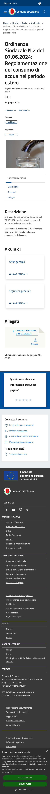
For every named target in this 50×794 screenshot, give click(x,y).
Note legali (11, 746)
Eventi (9, 654)
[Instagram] (20, 509)
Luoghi (9, 649)
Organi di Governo (14, 522)
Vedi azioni (25, 110)
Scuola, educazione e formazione (21, 569)
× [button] (47, 751)
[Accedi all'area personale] (39, 3)
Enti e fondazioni (13, 535)
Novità (15, 23)
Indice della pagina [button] (17, 178)
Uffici (8, 530)
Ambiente (35, 23)
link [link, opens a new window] (11, 772)
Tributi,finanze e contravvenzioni (21, 599)
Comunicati (11, 633)
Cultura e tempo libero (16, 565)
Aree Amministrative (15, 526)
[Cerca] (44, 11)
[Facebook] (6, 509)
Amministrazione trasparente (19, 737)
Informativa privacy (15, 742)
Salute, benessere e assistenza (20, 608)
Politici (9, 539)
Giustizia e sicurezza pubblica (19, 595)
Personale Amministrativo (18, 543)
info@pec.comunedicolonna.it (20, 692)
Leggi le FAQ (11, 716)
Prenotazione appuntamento (19, 707)
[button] (25, 789)
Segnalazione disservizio (17, 712)
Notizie (9, 629)
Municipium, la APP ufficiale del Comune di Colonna (25, 660)
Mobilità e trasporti (14, 582)
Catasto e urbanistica (15, 578)
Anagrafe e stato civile (16, 561)
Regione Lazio (10, 3)
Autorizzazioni (12, 612)
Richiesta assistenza (15, 720)
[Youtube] (13, 509)
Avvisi (24, 23)
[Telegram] (27, 509)
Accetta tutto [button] (25, 778)
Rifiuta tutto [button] (25, 784)
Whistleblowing (13, 724)
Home (6, 23)
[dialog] (25, 771)
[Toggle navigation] (5, 11)
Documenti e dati (14, 548)
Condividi (11, 110)
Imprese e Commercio (16, 574)
